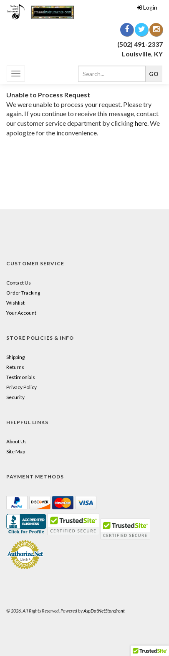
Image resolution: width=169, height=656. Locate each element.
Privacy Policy (21, 387)
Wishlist (15, 303)
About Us (16, 441)
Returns (15, 367)
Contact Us (18, 283)
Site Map (15, 451)
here (141, 123)
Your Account (21, 313)
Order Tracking (23, 293)
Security (15, 397)
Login (147, 7)
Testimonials (20, 377)
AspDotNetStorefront (104, 610)
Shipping (15, 357)
